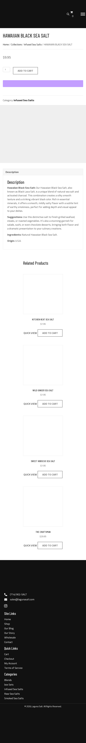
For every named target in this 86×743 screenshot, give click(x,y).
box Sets (9, 684)
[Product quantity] (6, 69)
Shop (7, 624)
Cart (6, 654)
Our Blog (9, 628)
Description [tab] (12, 172)
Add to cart (25, 70)
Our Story (9, 633)
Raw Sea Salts (12, 693)
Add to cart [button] (50, 333)
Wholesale (10, 637)
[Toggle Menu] (83, 14)
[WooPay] (43, 83)
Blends (8, 680)
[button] (6, 606)
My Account (10, 663)
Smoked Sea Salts (14, 698)
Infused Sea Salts (33, 44)
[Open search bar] (68, 13)
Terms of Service (13, 668)
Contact (8, 642)
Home (6, 44)
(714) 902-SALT (18, 594)
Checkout (9, 659)
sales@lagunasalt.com (22, 599)
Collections (16, 44)
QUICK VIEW (30, 333)
